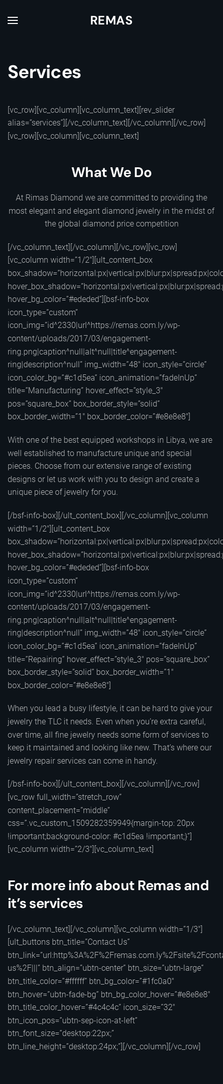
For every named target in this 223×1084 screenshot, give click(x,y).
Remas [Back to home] (111, 20)
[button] (13, 20)
